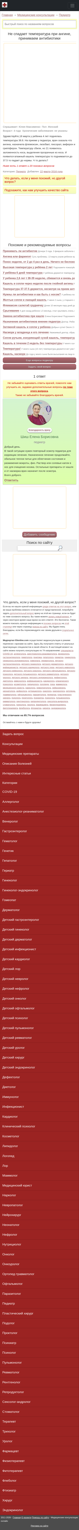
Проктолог (9, 1333)
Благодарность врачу (39, 430)
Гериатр (8, 870)
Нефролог (9, 1234)
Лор (5, 1165)
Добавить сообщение (39, 534)
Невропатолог (12, 1205)
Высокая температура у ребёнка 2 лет (28, 267)
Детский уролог (13, 1047)
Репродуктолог (13, 1392)
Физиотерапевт (13, 1461)
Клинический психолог (18, 1126)
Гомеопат (9, 900)
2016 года (57, 171)
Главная (7, 15)
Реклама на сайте (39, 1526)
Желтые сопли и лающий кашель (25, 299)
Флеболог (9, 1480)
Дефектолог (11, 1077)
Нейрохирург (11, 1215)
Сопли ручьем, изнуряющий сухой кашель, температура (40, 337)
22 (41, 171)
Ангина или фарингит (17, 256)
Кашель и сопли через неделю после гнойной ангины (38, 283)
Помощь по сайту (40, 1517)
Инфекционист (13, 1106)
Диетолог (9, 1087)
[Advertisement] (39, 83)
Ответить (11, 480)
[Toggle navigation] (72, 5)
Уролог (7, 1441)
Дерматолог (11, 910)
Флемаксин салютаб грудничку (23, 305)
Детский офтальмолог (18, 1008)
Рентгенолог (11, 1382)
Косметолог (10, 1136)
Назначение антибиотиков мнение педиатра (32, 321)
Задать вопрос (13, 734)
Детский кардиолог (16, 959)
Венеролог (10, 821)
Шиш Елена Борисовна (39, 437)
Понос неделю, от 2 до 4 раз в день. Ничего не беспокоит (40, 261)
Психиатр (9, 1343)
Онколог (8, 1254)
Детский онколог (14, 998)
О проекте (26, 1517)
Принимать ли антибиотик (20, 251)
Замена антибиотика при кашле (23, 316)
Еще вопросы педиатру (39, 360)
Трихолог (9, 1431)
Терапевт (9, 1421)
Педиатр (64, 15)
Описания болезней (17, 763)
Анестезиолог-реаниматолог (23, 811)
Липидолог (10, 1146)
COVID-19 (9, 791)
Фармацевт (10, 1451)
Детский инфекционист (19, 949)
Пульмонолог (12, 1362)
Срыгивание (11, 310)
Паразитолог (11, 1293)
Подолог (8, 1323)
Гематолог (9, 841)
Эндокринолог (12, 1510)
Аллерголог (10, 801)
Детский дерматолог (17, 939)
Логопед (8, 1156)
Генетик (8, 851)
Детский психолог (15, 1018)
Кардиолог (10, 1116)
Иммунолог (10, 1097)
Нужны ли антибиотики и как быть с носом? (32, 294)
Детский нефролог (15, 988)
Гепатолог (9, 860)
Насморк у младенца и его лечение (26, 332)
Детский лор (11, 969)
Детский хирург (13, 1057)
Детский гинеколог (15, 929)
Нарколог (9, 1195)
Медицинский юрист (17, 1185)
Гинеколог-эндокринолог (20, 890)
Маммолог (10, 1175)
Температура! (12, 348)
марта (47, 171)
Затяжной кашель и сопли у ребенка (26, 327)
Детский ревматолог (17, 1037)
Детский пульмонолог (18, 1028)
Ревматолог (10, 1372)
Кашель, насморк (14, 354)
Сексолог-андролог (16, 1402)
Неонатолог (10, 1225)
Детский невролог (15, 979)
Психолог (9, 1352)
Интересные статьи (16, 773)
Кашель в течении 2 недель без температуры (32, 343)
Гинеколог (9, 880)
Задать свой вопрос (39, 366)
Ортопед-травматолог (18, 1274)
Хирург (7, 1500)
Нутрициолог (11, 1244)
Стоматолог (10, 1411)
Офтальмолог (12, 1283)
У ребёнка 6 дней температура (22, 272)
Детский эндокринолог (18, 1067)
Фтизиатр (9, 1490)
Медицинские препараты (20, 753)
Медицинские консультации (35, 15)
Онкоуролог (10, 1264)
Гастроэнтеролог (14, 831)
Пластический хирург (17, 1313)
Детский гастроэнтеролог (20, 919)
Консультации (12, 744)
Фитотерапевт (12, 1471)
